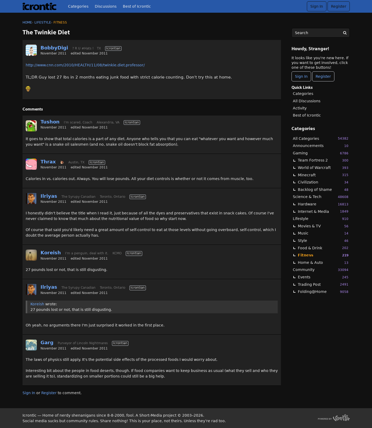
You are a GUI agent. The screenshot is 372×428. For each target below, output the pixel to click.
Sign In (316, 6)
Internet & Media (323, 211)
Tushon (50, 122)
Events (323, 277)
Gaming (320, 153)
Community (320, 269)
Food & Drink (323, 247)
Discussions (105, 6)
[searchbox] (321, 33)
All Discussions (306, 101)
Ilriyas (49, 196)
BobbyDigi (54, 47)
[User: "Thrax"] (31, 164)
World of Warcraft (323, 167)
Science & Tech (320, 196)
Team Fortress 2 (323, 160)
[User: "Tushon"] (31, 125)
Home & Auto (323, 262)
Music (323, 233)
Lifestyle (320, 218)
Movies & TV (323, 226)
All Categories (320, 138)
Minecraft (323, 174)
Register (338, 6)
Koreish (51, 252)
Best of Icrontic (137, 6)
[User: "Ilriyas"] (31, 198)
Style (323, 240)
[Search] (345, 33)
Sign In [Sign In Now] (301, 76)
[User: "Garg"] (31, 345)
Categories (78, 6)
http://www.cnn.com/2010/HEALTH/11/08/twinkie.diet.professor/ (85, 65)
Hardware (323, 204)
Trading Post (323, 284)
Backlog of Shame (323, 189)
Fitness (323, 255)
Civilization (323, 182)
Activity (300, 108)
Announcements (320, 145)
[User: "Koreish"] (31, 255)
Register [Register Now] (323, 76)
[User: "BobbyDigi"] (31, 50)
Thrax (48, 161)
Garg (47, 342)
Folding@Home (323, 291)
